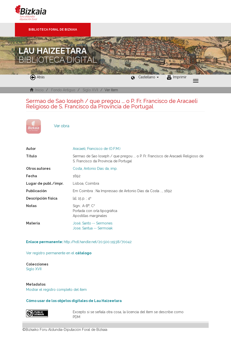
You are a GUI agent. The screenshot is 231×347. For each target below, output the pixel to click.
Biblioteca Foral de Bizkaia (53, 29)
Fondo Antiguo (63, 90)
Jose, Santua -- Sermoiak (93, 228)
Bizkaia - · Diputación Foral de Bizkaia (36, 11)
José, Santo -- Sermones (93, 223)
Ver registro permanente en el (58, 253)
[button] (148, 77)
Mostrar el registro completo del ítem (56, 290)
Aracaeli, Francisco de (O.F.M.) (96, 149)
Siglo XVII (90, 90)
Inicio (39, 90)
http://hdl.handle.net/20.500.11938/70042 (79, 242)
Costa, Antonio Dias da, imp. (95, 169)
